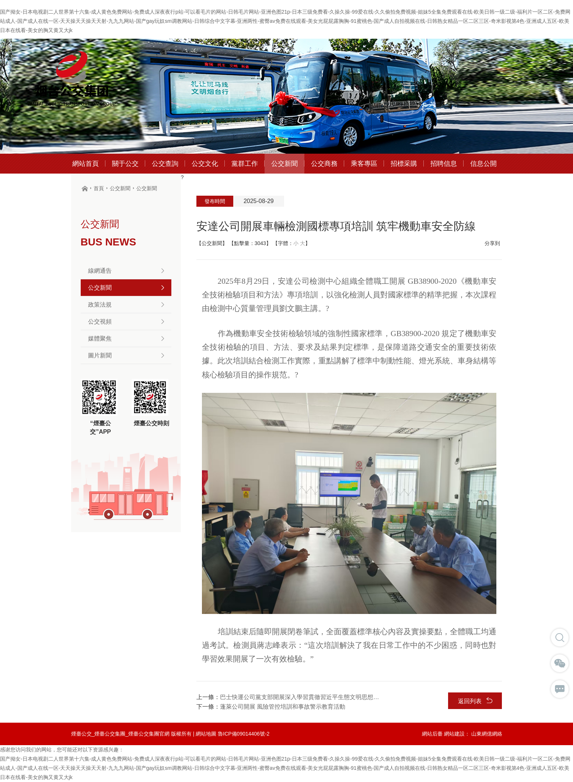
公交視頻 (126, 321)
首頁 (99, 188)
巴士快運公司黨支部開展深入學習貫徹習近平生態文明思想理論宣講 (300, 697)
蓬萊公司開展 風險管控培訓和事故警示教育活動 (282, 707)
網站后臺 (432, 734)
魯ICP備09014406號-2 (243, 734)
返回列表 (475, 700)
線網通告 (126, 270)
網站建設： (457, 734)
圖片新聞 (126, 355)
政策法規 (126, 304)
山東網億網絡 (486, 734)
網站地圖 (206, 734)
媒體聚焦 (126, 338)
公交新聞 (120, 188)
